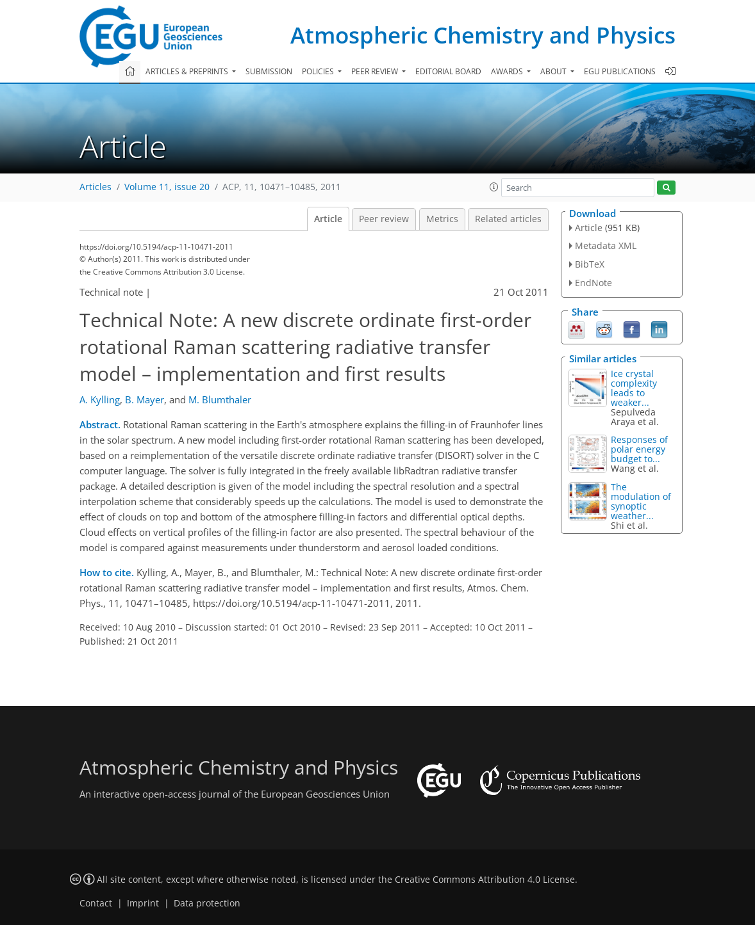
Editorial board (448, 71)
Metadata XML (605, 245)
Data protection (207, 903)
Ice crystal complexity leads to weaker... (634, 387)
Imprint (143, 903)
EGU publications (620, 71)
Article (328, 219)
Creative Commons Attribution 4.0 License (485, 879)
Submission (268, 71)
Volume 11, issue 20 (167, 187)
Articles (95, 187)
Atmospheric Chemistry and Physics (483, 35)
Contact (95, 903)
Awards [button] (508, 71)
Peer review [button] (375, 71)
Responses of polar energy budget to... (639, 449)
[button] (494, 187)
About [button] (554, 71)
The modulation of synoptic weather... (641, 501)
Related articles (508, 219)
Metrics (442, 219)
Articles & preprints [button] (187, 71)
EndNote (593, 283)
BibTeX (589, 264)
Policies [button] (319, 71)
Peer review (384, 219)
